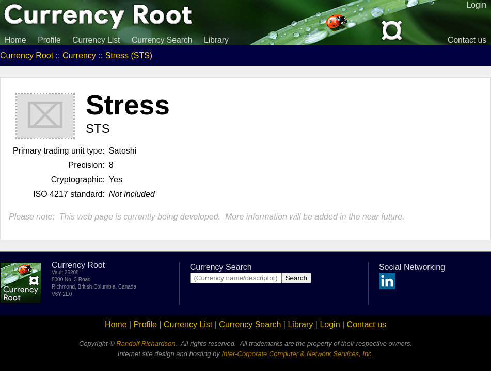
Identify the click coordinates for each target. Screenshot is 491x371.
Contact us (467, 40)
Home (15, 40)
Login (330, 324)
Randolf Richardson (145, 343)
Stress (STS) (129, 55)
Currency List (96, 40)
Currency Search (162, 40)
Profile (49, 40)
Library (216, 40)
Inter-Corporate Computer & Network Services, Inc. (297, 354)
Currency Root (26, 55)
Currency (79, 55)
